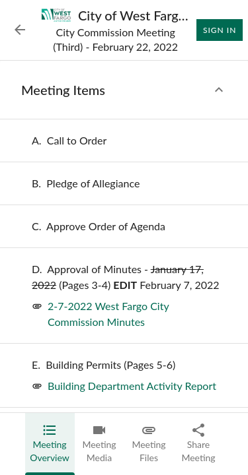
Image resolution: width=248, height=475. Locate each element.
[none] (69, 140)
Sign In (219, 30)
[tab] (50, 444)
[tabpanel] (124, 236)
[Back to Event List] (19, 29)
